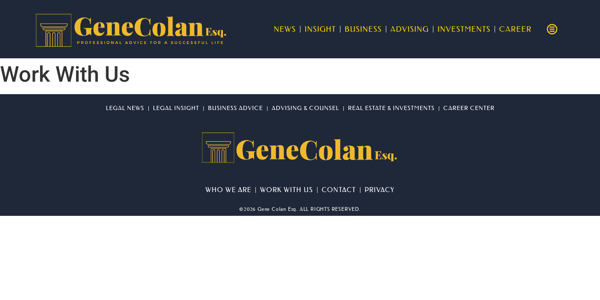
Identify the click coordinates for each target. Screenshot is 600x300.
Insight (320, 29)
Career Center (469, 108)
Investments (464, 29)
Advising (409, 29)
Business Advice (235, 108)
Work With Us (286, 190)
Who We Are (228, 190)
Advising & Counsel (305, 108)
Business (363, 29)
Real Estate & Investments (391, 108)
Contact (339, 190)
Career (515, 29)
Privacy (380, 190)
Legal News (125, 108)
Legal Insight (176, 108)
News (285, 29)
